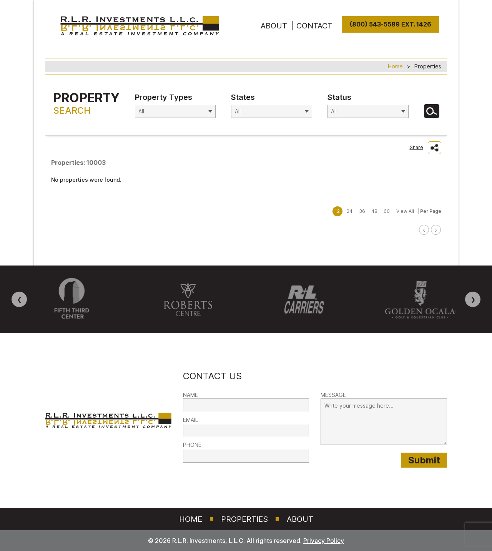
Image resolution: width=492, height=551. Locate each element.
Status (339, 97)
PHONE (192, 444)
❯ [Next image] (472, 299)
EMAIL (190, 420)
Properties (244, 519)
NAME (190, 395)
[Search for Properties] (431, 111)
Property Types (163, 97)
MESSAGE (333, 395)
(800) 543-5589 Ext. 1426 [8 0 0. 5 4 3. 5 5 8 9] (390, 24)
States (243, 97)
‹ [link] (424, 230)
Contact (314, 25)
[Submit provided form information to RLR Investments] (424, 460)
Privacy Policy (323, 540)
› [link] (436, 230)
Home (395, 66)
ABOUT (274, 25)
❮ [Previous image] (19, 299)
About (300, 519)
